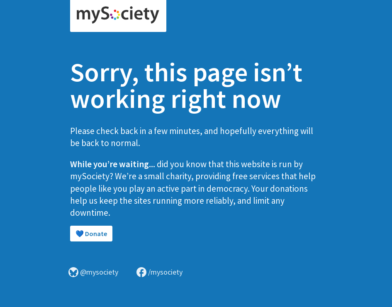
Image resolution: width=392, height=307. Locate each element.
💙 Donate (91, 233)
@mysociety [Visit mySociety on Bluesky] (93, 272)
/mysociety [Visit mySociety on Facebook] (159, 272)
